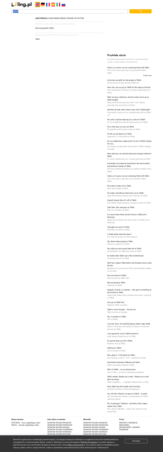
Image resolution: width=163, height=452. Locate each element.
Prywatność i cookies (129, 427)
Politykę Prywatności (89, 442)
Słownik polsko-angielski (59, 423)
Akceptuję (136, 441)
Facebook (123, 429)
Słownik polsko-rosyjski (58, 434)
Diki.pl (14, 425)
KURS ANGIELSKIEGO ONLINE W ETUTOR (59, 18)
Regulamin (124, 425)
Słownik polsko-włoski (58, 427)
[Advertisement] (22, 26)
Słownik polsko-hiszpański (60, 429)
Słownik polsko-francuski (59, 425)
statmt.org (147, 75)
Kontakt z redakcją (128, 423)
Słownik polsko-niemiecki (59, 432)
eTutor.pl (15, 423)
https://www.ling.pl (76, 445)
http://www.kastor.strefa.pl (70, 35)
